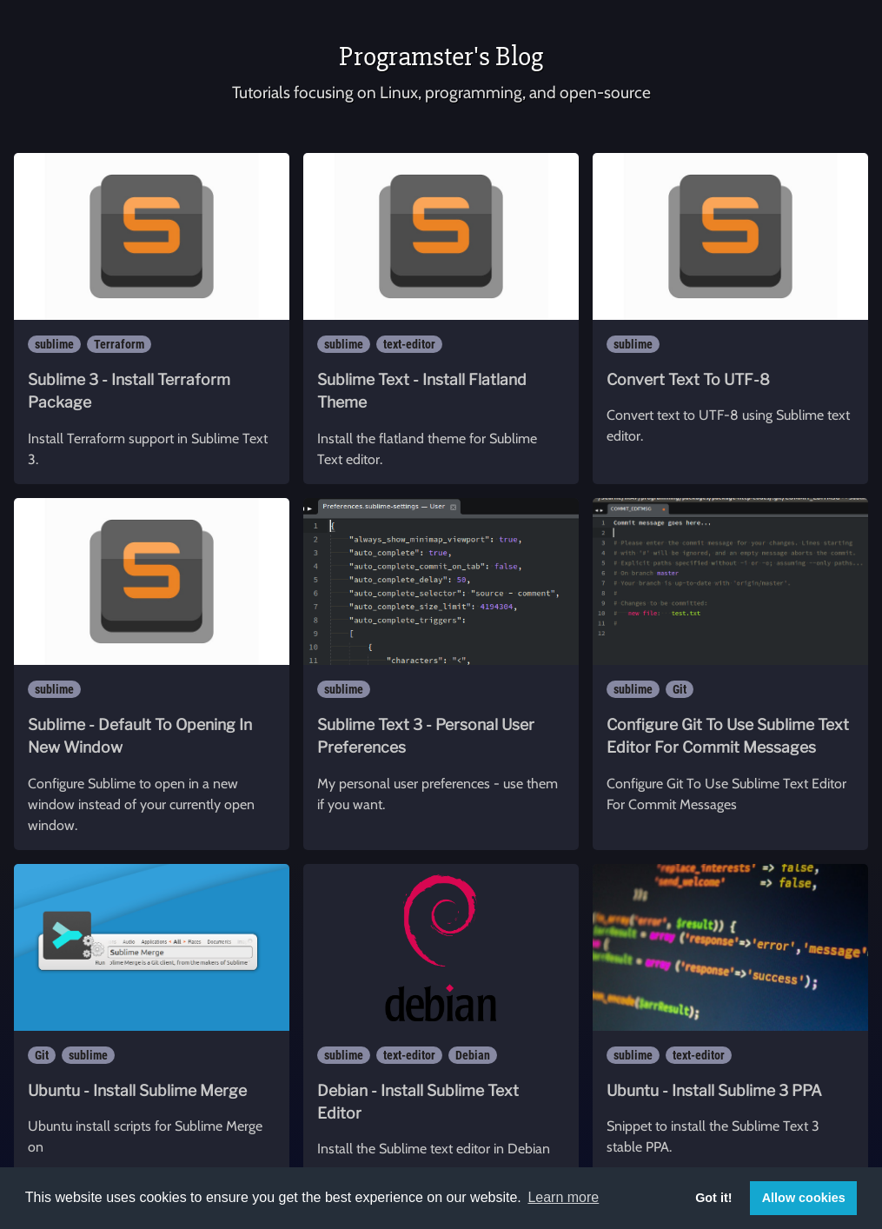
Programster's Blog (441, 56)
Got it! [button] (713, 1198)
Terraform (119, 344)
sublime (54, 344)
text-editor (409, 344)
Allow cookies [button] (804, 1198)
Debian (472, 1055)
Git (679, 689)
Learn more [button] (563, 1197)
